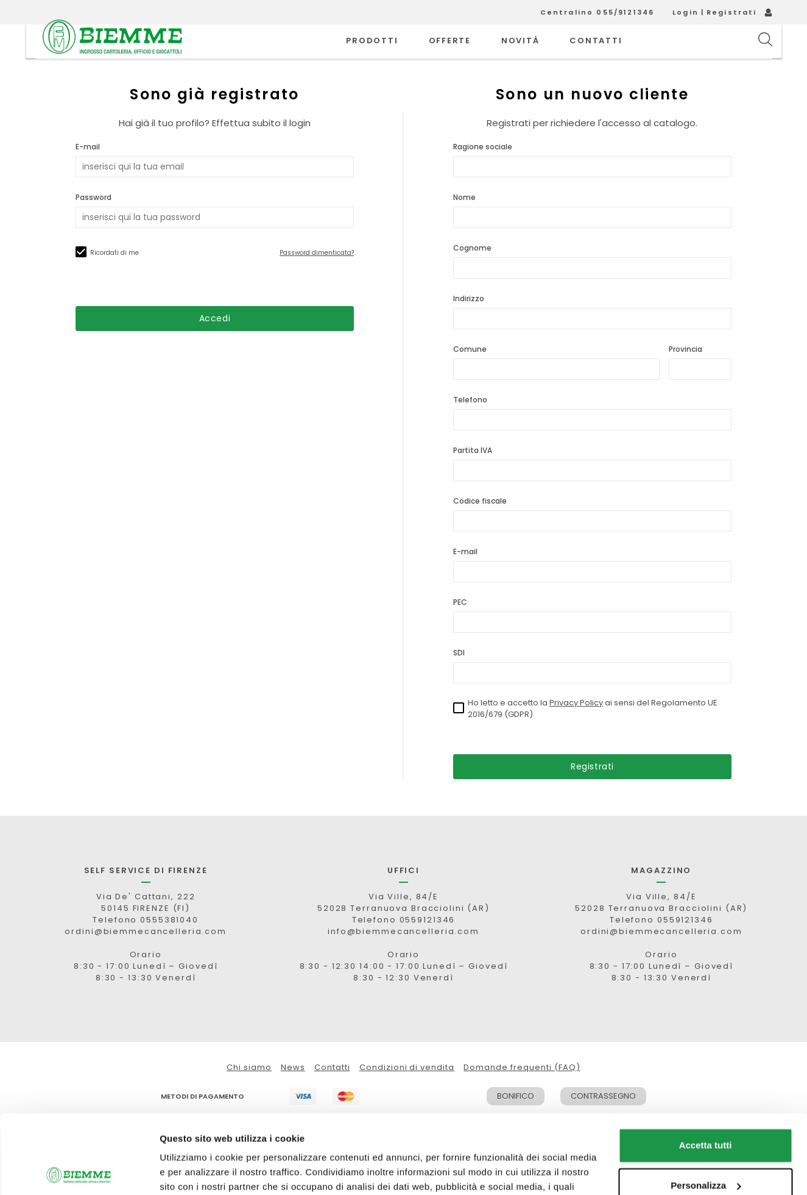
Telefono (470, 427)
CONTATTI (595, 54)
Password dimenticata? (317, 280)
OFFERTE (450, 54)
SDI (459, 680)
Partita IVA (472, 478)
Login (685, 12)
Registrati (732, 12)
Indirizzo (468, 326)
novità (520, 54)
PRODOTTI (372, 54)
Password (93, 224)
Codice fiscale (480, 528)
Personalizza (706, 1106)
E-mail (88, 174)
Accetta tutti (705, 1066)
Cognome (472, 275)
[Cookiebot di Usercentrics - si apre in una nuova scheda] (79, 1171)
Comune (470, 376)
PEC (460, 629)
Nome (464, 224)
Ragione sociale (482, 174)
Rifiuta (705, 1146)
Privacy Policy (576, 730)
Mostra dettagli (192, 1171)
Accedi (215, 346)
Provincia (685, 376)
